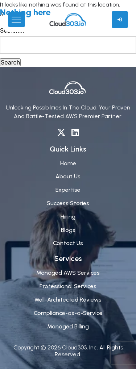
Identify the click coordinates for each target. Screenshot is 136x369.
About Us (68, 176)
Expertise (68, 189)
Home (68, 163)
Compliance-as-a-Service (68, 313)
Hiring (68, 216)
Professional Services (68, 286)
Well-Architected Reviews (68, 299)
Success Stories (68, 203)
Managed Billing (68, 326)
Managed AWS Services (68, 272)
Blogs (68, 230)
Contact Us (68, 243)
